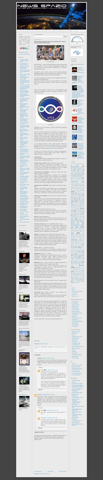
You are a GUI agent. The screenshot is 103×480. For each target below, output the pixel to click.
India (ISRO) (74, 314)
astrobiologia (73, 170)
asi (53, 346)
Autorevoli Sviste (79, 172)
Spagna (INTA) (75, 322)
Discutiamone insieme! (25, 84)
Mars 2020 (81, 219)
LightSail (74, 215)
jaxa (72, 211)
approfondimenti (75, 166)
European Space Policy (77, 392)
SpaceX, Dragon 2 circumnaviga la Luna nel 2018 (24, 95)
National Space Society (77, 365)
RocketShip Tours (76, 344)
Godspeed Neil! (23, 163)
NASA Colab (74, 404)
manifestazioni (74, 219)
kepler (82, 213)
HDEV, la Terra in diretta (77, 291)
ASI (46, 343)
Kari (71, 213)
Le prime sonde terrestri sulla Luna (24, 196)
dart (77, 185)
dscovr (72, 188)
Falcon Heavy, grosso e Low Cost (24, 185)
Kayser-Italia (48, 304)
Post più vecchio (62, 471)
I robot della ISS (31, 30)
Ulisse (76, 273)
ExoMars (73, 194)
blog (79, 174)
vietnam (77, 277)
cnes (77, 180)
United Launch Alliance (77, 354)
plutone (82, 244)
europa (72, 193)
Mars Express (76, 221)
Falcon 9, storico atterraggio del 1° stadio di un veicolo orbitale (24, 115)
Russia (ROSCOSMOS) (77, 321)
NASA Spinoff (75, 417)
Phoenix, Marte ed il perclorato (24, 217)
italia (59, 346)
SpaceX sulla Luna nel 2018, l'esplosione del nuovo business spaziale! (77, 103)
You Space (50, 30)
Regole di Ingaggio (41, 30)
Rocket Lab (74, 341)
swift (76, 270)
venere (73, 275)
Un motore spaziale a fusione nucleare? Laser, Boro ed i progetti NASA (78, 111)
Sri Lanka (82, 267)
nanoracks (81, 231)
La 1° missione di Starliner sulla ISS (24, 64)
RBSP (83, 247)
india (83, 201)
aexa (76, 163)
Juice (77, 211)
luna (72, 218)
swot (79, 270)
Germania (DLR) (75, 309)
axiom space (74, 173)
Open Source (80, 237)
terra (83, 270)
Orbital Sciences (75, 338)
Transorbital (74, 353)
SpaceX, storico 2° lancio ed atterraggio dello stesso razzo (24, 91)
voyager (72, 279)
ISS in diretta (75, 292)
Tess (75, 271)
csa (73, 185)
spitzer (76, 267)
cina (80, 178)
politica (82, 245)
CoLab (81, 180)
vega (83, 274)
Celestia (74, 382)
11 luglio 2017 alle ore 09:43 (48, 394)
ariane (72, 168)
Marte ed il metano (24, 214)
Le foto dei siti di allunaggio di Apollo (24, 201)
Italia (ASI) (74, 316)
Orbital (72, 240)
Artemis (77, 168)
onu (75, 237)
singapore (72, 259)
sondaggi (74, 262)
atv (80, 170)
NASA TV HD (75, 296)
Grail (81, 198)
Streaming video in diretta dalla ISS (24, 207)
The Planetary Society (77, 373)
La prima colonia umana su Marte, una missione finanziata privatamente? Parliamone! (78, 120)
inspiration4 (73, 204)
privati (75, 247)
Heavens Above (75, 394)
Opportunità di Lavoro (76, 238)
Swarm (72, 270)
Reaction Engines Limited (77, 248)
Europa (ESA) (75, 306)
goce (72, 198)
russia (72, 254)
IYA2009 (81, 210)
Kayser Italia (62, 346)
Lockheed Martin (74, 217)
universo (80, 273)
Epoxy (78, 190)
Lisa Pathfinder (80, 215)
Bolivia (83, 176)
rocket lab (73, 252)
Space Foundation (76, 366)
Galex (76, 196)
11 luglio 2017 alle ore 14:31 (52, 417)
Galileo (80, 196)
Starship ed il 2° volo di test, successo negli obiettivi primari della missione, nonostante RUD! (78, 155)
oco (71, 237)
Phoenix (72, 242)
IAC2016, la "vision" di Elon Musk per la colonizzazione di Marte (78, 70)
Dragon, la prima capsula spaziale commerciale (23, 192)
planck (80, 242)
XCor (74, 281)
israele (72, 208)
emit (83, 188)
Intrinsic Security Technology (75, 400)
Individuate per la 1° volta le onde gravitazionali (24, 111)
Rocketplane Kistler (76, 343)
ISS (25, 30)
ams (83, 163)
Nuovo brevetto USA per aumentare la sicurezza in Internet (24, 150)
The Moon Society (76, 371)
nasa (36, 348)
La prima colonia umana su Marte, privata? (23, 188)
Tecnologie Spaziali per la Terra (24, 123)
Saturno (82, 254)
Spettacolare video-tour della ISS (24, 204)
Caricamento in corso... (24, 227)
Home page (20, 30)
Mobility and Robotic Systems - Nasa (76, 402)
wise (83, 279)
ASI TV (73, 288)
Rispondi (39, 364)
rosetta (80, 252)
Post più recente (37, 471)
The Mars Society (76, 369)
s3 (78, 254)
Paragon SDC (75, 339)
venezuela (78, 275)
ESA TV (73, 289)
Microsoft (79, 230)
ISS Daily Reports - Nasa (77, 397)
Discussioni (56, 30)
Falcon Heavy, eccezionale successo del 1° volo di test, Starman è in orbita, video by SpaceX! (78, 146)
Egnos (79, 188)
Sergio (42, 370)
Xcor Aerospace (75, 357)
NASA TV (74, 294)
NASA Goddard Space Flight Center (77, 410)
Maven (72, 228)
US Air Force (74, 274)
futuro (79, 194)
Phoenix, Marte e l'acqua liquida (23, 210)
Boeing (73, 335)
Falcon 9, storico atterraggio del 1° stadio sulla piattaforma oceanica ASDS (24, 106)
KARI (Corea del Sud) (76, 318)
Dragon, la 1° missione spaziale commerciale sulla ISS (25, 169)
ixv (77, 210)
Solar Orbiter (78, 261)
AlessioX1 (39, 394)
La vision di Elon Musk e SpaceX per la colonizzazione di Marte (25, 100)
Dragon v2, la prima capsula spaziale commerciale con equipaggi (24, 143)
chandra (74, 178)
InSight (80, 203)
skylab (77, 259)
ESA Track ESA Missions (77, 388)
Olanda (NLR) (75, 319)
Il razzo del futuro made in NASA (23, 179)
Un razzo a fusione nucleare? (24, 182)
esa (55, 346)
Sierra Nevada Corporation (78, 346)
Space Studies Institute (77, 368)
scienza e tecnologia (77, 255)
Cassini (82, 177)
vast (80, 274)
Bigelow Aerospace (76, 331)
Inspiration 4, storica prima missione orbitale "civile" (24, 67)
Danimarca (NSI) (75, 304)
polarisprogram (76, 245)
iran (76, 205)
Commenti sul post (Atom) (44, 473)
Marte (77, 227)
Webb (78, 279)
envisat (73, 190)
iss (56, 346)
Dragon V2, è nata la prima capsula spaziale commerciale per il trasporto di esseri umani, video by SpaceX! (77, 129)
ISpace (81, 207)
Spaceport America (74, 263)
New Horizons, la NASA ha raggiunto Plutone (24, 130)
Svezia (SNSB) (75, 324)
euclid (81, 192)
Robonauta (74, 419)
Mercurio (79, 228)
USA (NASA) (75, 326)
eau (76, 188)
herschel (80, 200)
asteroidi (79, 169)
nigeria (80, 234)
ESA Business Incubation (77, 383)
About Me (74, 30)
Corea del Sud (73, 184)
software (72, 261)
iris (79, 205)
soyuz (79, 262)
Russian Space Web (76, 420)
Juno (81, 211)
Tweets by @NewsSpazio (24, 54)
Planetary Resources (75, 244)
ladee (74, 214)
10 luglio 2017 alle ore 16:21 (52, 370)
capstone (77, 177)
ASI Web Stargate (76, 380)
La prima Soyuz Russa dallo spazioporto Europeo (25, 173)
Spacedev (74, 351)
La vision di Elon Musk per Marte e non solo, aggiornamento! (25, 87)
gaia (72, 196)
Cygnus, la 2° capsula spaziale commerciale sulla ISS (24, 157)
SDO (72, 257)
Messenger (73, 230)
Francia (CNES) (75, 308)
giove (72, 197)
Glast (77, 197)
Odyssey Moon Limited (77, 336)
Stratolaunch (74, 268)
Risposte (41, 367)
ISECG (73, 363)
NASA (40, 343)
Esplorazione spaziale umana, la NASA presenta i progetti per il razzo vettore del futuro (78, 80)
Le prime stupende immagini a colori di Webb (24, 60)
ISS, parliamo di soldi (24, 222)
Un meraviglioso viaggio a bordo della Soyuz (24, 134)
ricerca (74, 251)
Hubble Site (74, 395)
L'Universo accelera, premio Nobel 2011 (24, 177)
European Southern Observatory (76, 390)
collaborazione (74, 181)
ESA (44, 343)
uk (72, 273)
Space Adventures (76, 348)
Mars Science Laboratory (77, 225)
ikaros (78, 201)
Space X (74, 349)
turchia (79, 271)
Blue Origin (74, 333)
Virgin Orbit (80, 278)
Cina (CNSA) (75, 303)
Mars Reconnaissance (77, 223)
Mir (83, 230)
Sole (83, 261)
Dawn (81, 185)
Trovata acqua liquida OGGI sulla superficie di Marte (24, 126)
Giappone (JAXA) (76, 311)
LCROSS (82, 214)
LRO (81, 217)
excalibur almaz (80, 193)
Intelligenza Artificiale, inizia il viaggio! (24, 77)
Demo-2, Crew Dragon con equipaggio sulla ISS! (25, 71)
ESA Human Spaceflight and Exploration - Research (78, 386)
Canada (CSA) (75, 301)
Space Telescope (75, 422)
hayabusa (73, 200)
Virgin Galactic (75, 356)
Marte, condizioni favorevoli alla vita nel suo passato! (24, 161)
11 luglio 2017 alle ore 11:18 (52, 410)
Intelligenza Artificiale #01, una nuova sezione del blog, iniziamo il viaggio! (78, 138)
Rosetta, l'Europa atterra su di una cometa (23, 138)
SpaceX (81, 265)
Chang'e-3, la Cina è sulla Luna (24, 154)
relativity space (74, 250)
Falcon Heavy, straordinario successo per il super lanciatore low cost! (25, 81)
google (76, 198)
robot (79, 251)
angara (77, 165)
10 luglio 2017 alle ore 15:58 (48, 358)
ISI (76, 207)
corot (79, 184)
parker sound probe (78, 241)
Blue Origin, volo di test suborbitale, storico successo (24, 120)
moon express (74, 231)
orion (78, 240)
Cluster (72, 180)
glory (81, 197)
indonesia (75, 203)
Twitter (83, 271)
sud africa (81, 268)
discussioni (73, 187)
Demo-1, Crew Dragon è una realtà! (25, 75)
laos (77, 214)
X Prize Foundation (76, 374)
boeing (77, 176)
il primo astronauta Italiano (50, 146)
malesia (80, 218)
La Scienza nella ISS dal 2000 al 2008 (24, 199)
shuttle (76, 257)
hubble (72, 201)
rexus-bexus (81, 250)
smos (81, 259)
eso (76, 192)
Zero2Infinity (76, 282)
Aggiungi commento (39, 432)
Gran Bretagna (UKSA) (77, 313)
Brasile (73, 177)
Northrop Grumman (74, 236)
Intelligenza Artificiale (65, 30)
